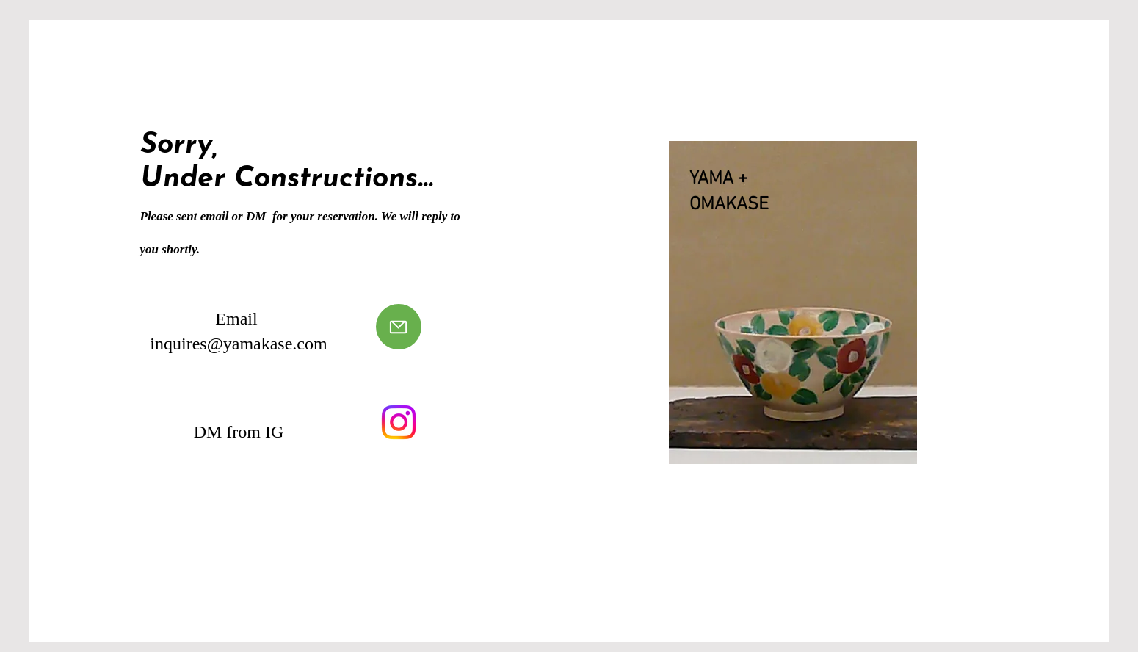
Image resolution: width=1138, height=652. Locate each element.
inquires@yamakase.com (238, 343)
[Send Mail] (398, 326)
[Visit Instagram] (398, 422)
